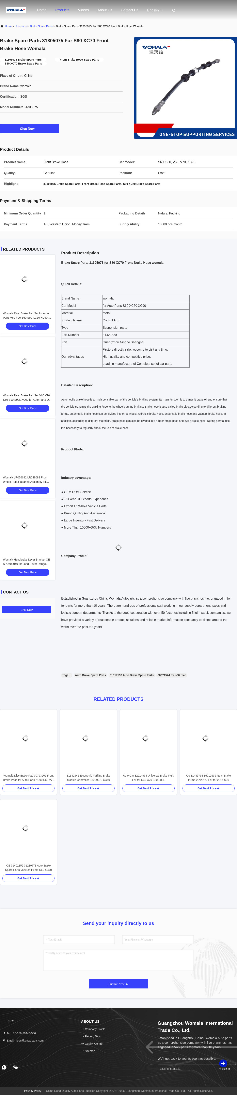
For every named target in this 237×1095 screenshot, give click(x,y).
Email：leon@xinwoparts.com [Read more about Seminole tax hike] (23, 1040)
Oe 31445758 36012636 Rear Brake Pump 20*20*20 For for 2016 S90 (208, 777)
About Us (105, 10)
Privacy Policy (32, 1090)
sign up (224, 1068)
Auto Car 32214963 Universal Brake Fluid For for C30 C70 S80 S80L (148, 777)
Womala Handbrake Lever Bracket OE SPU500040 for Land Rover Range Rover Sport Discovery (26, 564)
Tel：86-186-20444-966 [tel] (19, 1033)
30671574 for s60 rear (172, 675)
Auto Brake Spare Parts (90, 675)
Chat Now (29, 129)
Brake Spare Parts (41, 26)
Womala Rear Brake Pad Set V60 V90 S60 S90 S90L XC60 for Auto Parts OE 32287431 (27, 400)
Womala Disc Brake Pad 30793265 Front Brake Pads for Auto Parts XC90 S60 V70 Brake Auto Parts (28, 778)
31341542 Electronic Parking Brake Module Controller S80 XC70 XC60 (88, 777)
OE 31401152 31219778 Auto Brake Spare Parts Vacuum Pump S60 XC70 (28, 867)
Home (42, 10)
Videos (83, 10)
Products (62, 10)
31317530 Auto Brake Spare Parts (132, 675)
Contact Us (129, 10)
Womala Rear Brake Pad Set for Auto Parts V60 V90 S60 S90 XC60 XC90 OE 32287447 (27, 318)
